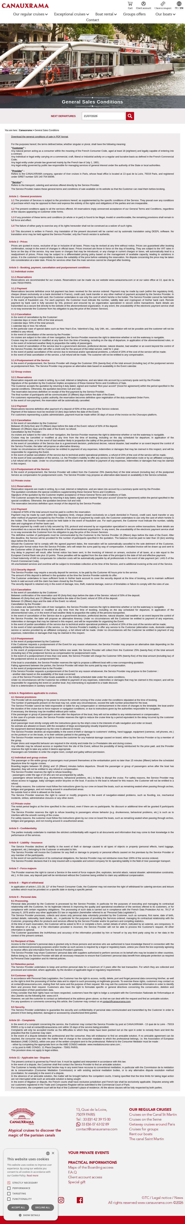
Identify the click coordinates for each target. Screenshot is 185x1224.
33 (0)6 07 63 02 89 (95, 1124)
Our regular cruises (28, 14)
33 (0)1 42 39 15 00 (96, 1119)
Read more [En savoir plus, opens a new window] (32, 1175)
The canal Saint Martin (146, 1138)
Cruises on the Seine (145, 1119)
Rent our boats (140, 1134)
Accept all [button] (18, 1207)
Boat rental (104, 14)
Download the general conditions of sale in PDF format (39, 136)
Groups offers (134, 14)
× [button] (52, 1153)
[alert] (31, 1184)
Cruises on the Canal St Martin (153, 1114)
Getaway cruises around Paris (152, 1124)
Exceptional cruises (69, 14)
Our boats (164, 14)
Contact (92, 20)
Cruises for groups (143, 1129)
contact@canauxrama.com (117, 1001)
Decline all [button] (42, 1207)
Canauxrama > (26, 130)
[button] (30, 1215)
